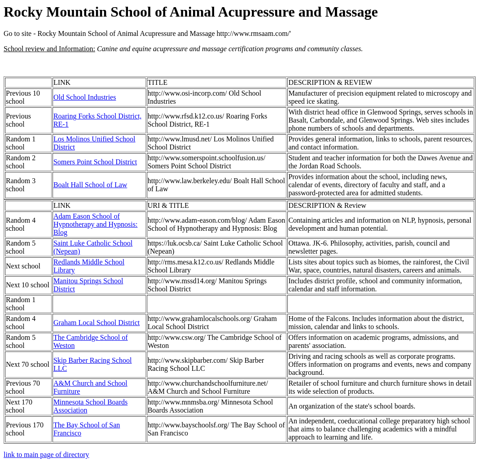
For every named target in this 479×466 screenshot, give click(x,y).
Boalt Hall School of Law (90, 185)
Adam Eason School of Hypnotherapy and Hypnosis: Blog (95, 224)
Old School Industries (84, 97)
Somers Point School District (95, 162)
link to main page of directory (46, 454)
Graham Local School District (96, 322)
